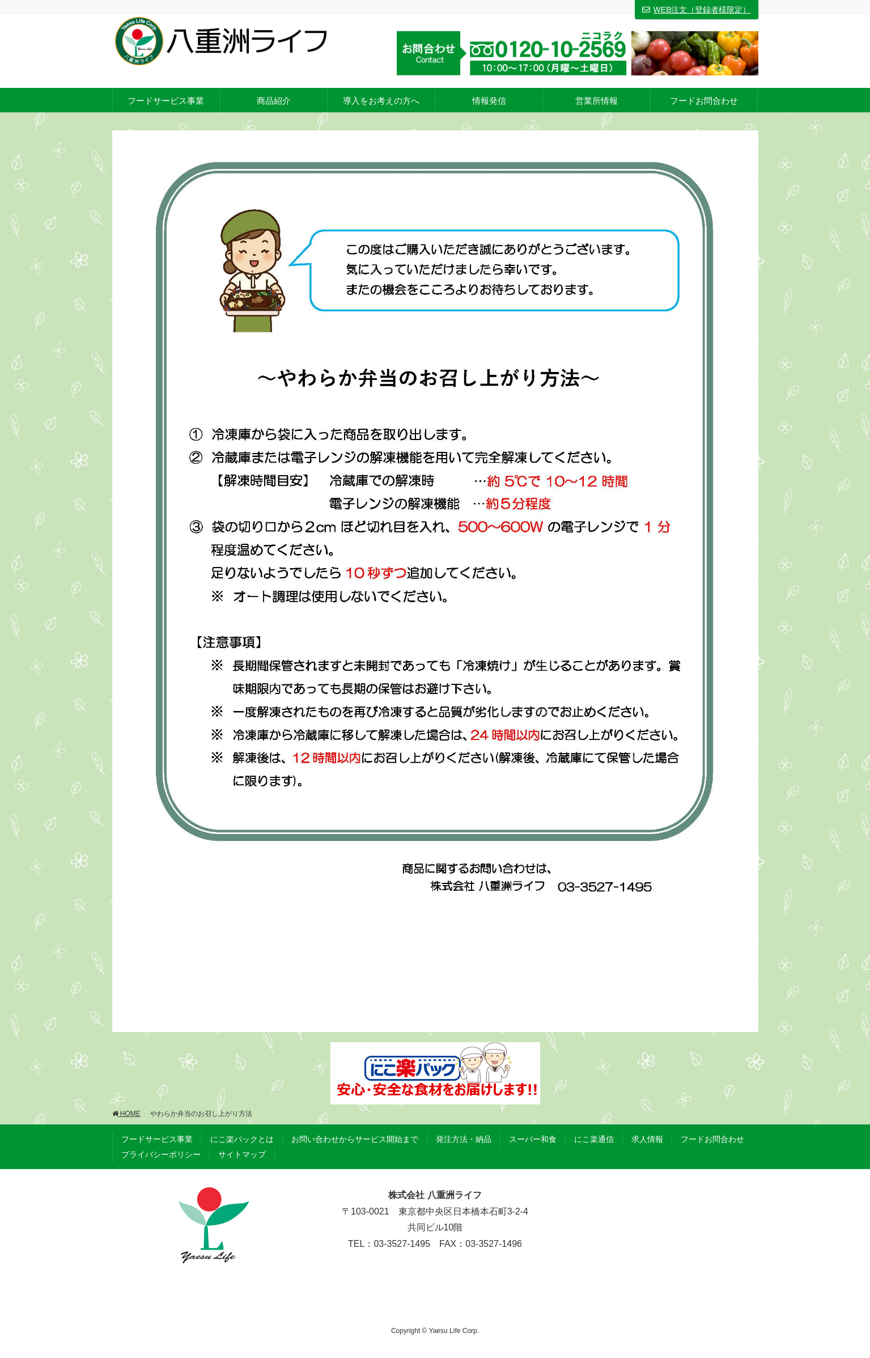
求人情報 (647, 1139)
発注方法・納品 (463, 1139)
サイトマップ (242, 1154)
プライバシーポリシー (161, 1154)
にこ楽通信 (594, 1139)
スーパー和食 (533, 1139)
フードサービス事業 (157, 1139)
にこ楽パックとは (242, 1139)
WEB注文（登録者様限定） (696, 9)
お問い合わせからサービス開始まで (354, 1139)
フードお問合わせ (712, 1139)
